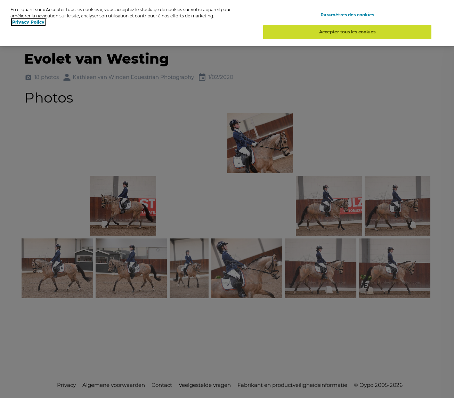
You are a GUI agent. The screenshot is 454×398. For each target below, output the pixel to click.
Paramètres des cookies (347, 14)
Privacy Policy (28, 22)
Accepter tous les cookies (347, 31)
